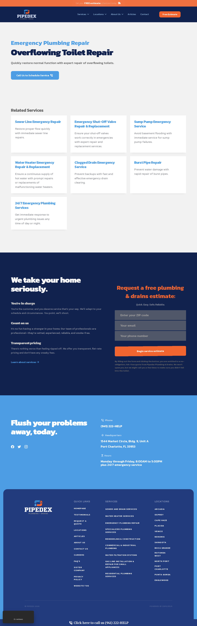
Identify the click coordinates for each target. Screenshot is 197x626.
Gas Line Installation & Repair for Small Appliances (119, 564)
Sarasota (160, 542)
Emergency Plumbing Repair (122, 523)
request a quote (80, 522)
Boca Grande (162, 547)
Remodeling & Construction (122, 538)
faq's (77, 561)
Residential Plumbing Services (118, 575)
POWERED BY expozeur (161, 606)
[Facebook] (12, 446)
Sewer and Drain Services (121, 509)
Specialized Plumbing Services (118, 531)
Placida (159, 525)
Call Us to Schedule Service (34, 75)
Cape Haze (161, 520)
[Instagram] (26, 446)
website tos (81, 585)
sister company (79, 569)
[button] (83, 14)
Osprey (159, 514)
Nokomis (160, 536)
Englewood (162, 580)
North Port (162, 561)
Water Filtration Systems (121, 555)
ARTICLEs (79, 536)
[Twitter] (19, 446)
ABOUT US (79, 542)
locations (80, 530)
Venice (159, 531)
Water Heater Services (119, 516)
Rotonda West (160, 554)
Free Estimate (170, 14)
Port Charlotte (161, 568)
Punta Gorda (162, 574)
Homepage (80, 508)
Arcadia (160, 509)
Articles (132, 14)
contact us (81, 548)
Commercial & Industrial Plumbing (120, 547)
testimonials (82, 514)
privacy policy (78, 578)
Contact (144, 14)
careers (79, 554)
